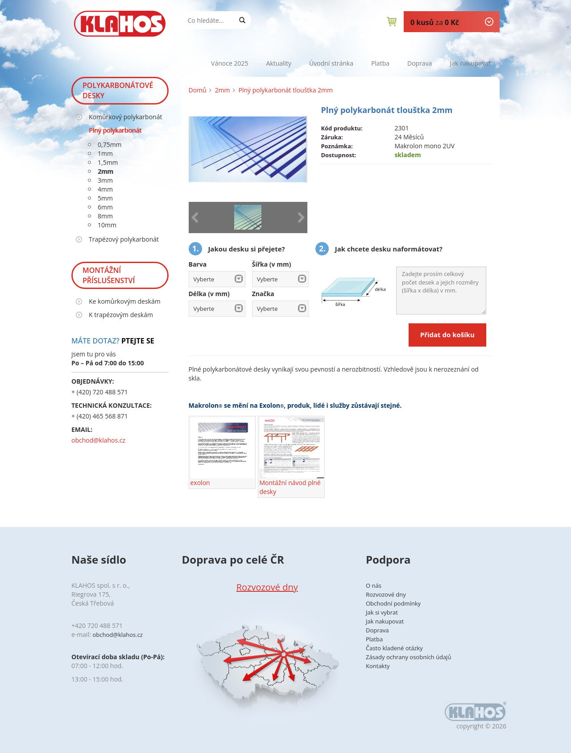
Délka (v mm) (209, 293)
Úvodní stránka (331, 63)
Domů (198, 90)
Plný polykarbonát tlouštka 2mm (286, 90)
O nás (373, 585)
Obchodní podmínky (393, 603)
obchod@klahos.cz (98, 440)
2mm (222, 90)
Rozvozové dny (267, 587)
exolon (222, 452)
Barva (198, 264)
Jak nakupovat (470, 63)
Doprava (419, 63)
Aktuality (278, 63)
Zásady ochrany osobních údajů (408, 657)
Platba (380, 63)
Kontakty (378, 666)
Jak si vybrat (382, 612)
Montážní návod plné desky (292, 457)
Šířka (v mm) (271, 264)
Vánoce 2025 (229, 63)
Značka (263, 293)
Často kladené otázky (394, 648)
